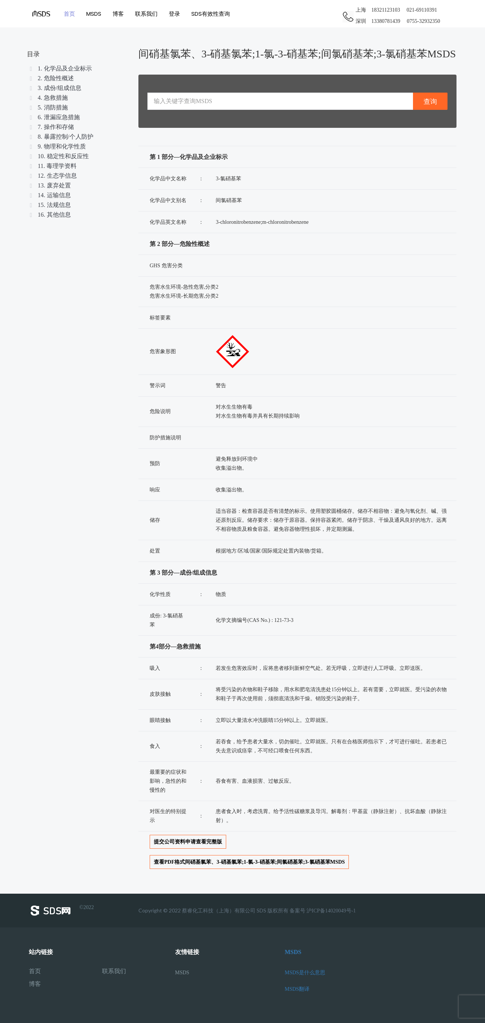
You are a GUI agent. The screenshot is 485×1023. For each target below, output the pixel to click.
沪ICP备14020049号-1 (331, 911)
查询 (430, 101)
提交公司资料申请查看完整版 (188, 842)
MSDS (93, 14)
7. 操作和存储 (51, 127)
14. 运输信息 (50, 195)
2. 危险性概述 (51, 78)
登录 (174, 14)
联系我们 (146, 14)
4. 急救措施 (48, 97)
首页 (69, 14)
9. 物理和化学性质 (57, 146)
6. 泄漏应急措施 (54, 117)
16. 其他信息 (50, 214)
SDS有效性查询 (210, 14)
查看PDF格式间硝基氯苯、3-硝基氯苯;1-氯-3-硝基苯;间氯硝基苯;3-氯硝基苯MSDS (249, 862)
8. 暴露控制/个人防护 (61, 136)
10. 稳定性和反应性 (59, 156)
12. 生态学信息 (53, 175)
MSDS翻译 (297, 989)
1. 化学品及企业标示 (60, 68)
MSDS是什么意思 (305, 972)
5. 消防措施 (48, 107)
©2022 (61, 910)
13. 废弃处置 (50, 185)
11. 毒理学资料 (53, 166)
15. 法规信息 (50, 205)
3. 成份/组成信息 (55, 88)
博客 (118, 14)
